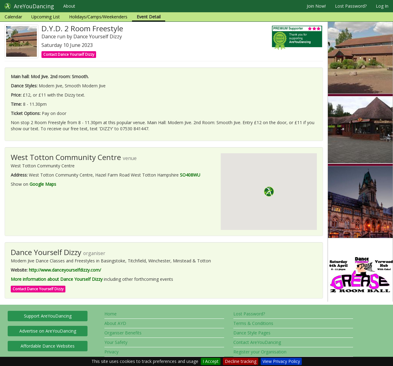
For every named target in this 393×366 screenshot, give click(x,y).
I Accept (211, 361)
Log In (382, 6)
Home (110, 314)
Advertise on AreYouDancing (47, 331)
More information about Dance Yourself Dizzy (57, 279)
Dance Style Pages (251, 333)
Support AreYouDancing (48, 316)
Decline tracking (240, 361)
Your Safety (115, 342)
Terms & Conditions (253, 323)
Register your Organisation (259, 352)
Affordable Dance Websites (48, 346)
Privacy (111, 352)
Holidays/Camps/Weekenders (98, 17)
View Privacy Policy (281, 361)
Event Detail (149, 17)
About (69, 6)
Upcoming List (45, 17)
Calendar (13, 17)
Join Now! (316, 6)
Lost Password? (351, 6)
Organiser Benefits (123, 333)
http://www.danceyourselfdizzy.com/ (65, 270)
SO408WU (190, 175)
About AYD (115, 323)
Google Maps (42, 184)
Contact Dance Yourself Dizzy (68, 54)
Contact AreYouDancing (257, 342)
